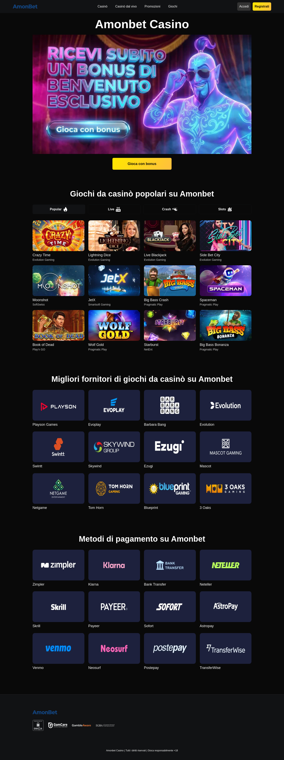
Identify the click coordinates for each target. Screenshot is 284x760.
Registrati (262, 6)
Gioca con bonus (142, 164)
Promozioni (152, 6)
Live (114, 209)
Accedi (244, 6)
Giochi (172, 6)
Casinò (102, 6)
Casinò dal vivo (126, 6)
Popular (59, 209)
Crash (169, 209)
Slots (225, 209)
